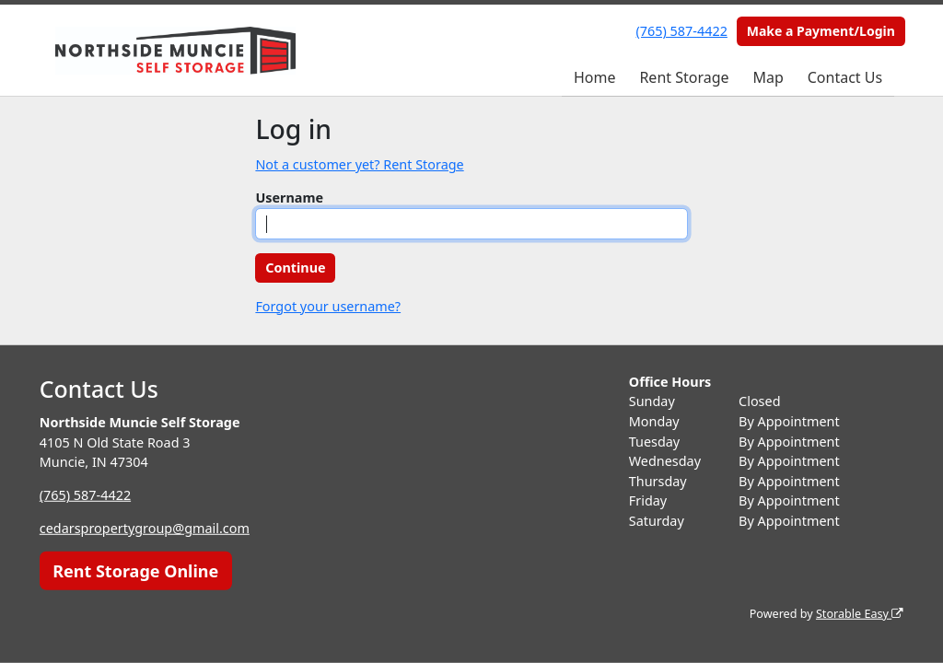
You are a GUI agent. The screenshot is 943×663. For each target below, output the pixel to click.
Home (595, 77)
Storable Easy (859, 614)
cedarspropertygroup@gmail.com (145, 528)
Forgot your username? (328, 306)
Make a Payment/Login (821, 31)
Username (289, 197)
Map (767, 77)
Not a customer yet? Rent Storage (359, 164)
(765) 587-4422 (682, 31)
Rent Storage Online (135, 570)
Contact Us (845, 77)
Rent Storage (683, 77)
